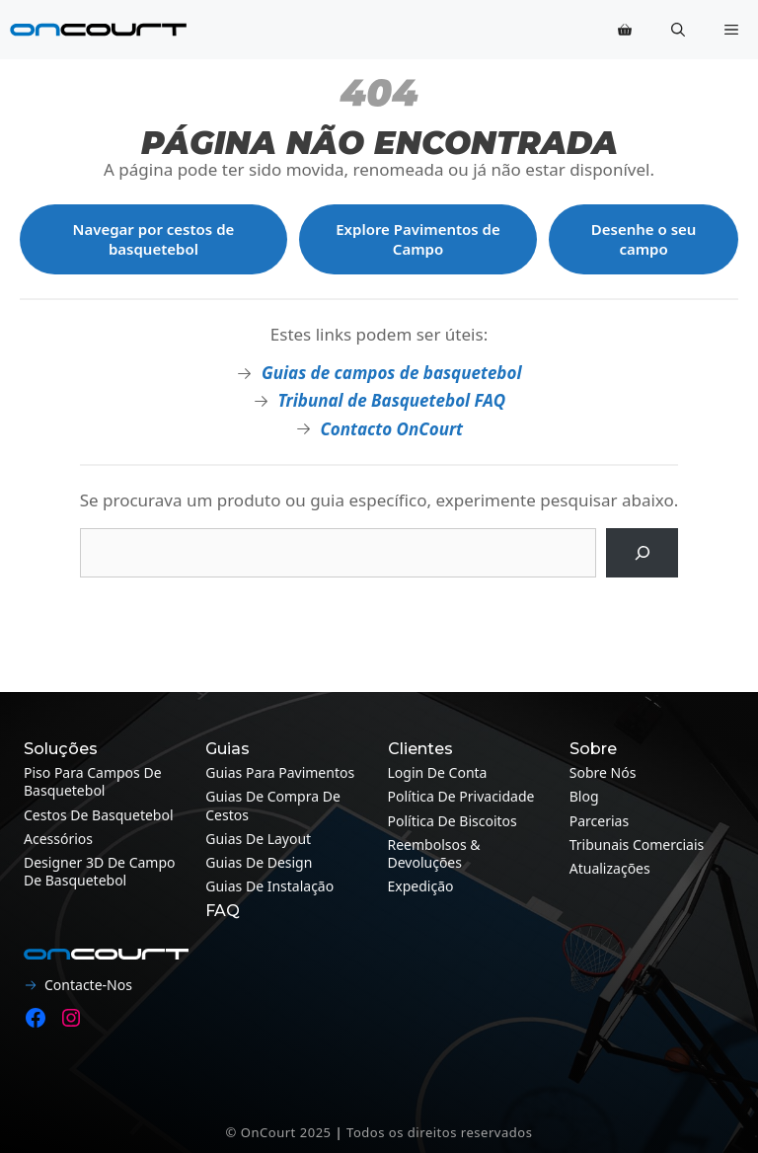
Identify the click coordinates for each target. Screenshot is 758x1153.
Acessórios (58, 838)
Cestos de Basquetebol (99, 815)
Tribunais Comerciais (637, 844)
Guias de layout (258, 838)
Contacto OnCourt (391, 429)
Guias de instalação (269, 886)
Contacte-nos (88, 984)
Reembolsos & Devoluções (434, 853)
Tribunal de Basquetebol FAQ (391, 400)
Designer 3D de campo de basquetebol (100, 871)
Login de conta (438, 772)
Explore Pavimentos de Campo (418, 239)
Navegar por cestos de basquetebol (154, 239)
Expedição (421, 886)
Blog (584, 796)
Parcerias (599, 820)
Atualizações (609, 868)
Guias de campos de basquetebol (392, 372)
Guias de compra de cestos (273, 805)
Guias (227, 748)
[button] (678, 29)
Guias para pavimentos (279, 772)
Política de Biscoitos (452, 820)
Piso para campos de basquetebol (93, 781)
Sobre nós (603, 772)
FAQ (222, 910)
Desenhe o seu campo (644, 239)
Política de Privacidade (461, 796)
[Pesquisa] (642, 553)
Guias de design (258, 862)
